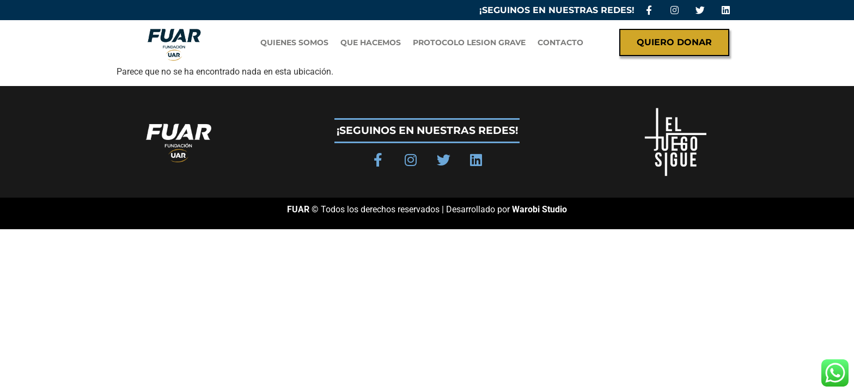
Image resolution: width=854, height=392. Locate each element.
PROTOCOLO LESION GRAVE (469, 42)
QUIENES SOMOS (294, 42)
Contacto (560, 42)
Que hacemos (370, 42)
